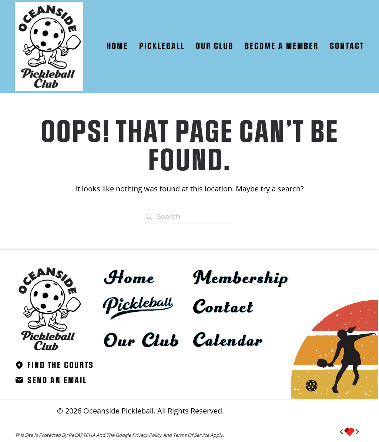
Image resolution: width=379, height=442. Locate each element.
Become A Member (282, 46)
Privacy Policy (147, 435)
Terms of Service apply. (198, 435)
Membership (241, 278)
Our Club (142, 341)
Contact (347, 46)
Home (117, 46)
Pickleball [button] (162, 46)
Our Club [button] (215, 46)
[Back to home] (49, 46)
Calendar (228, 341)
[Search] (189, 216)
